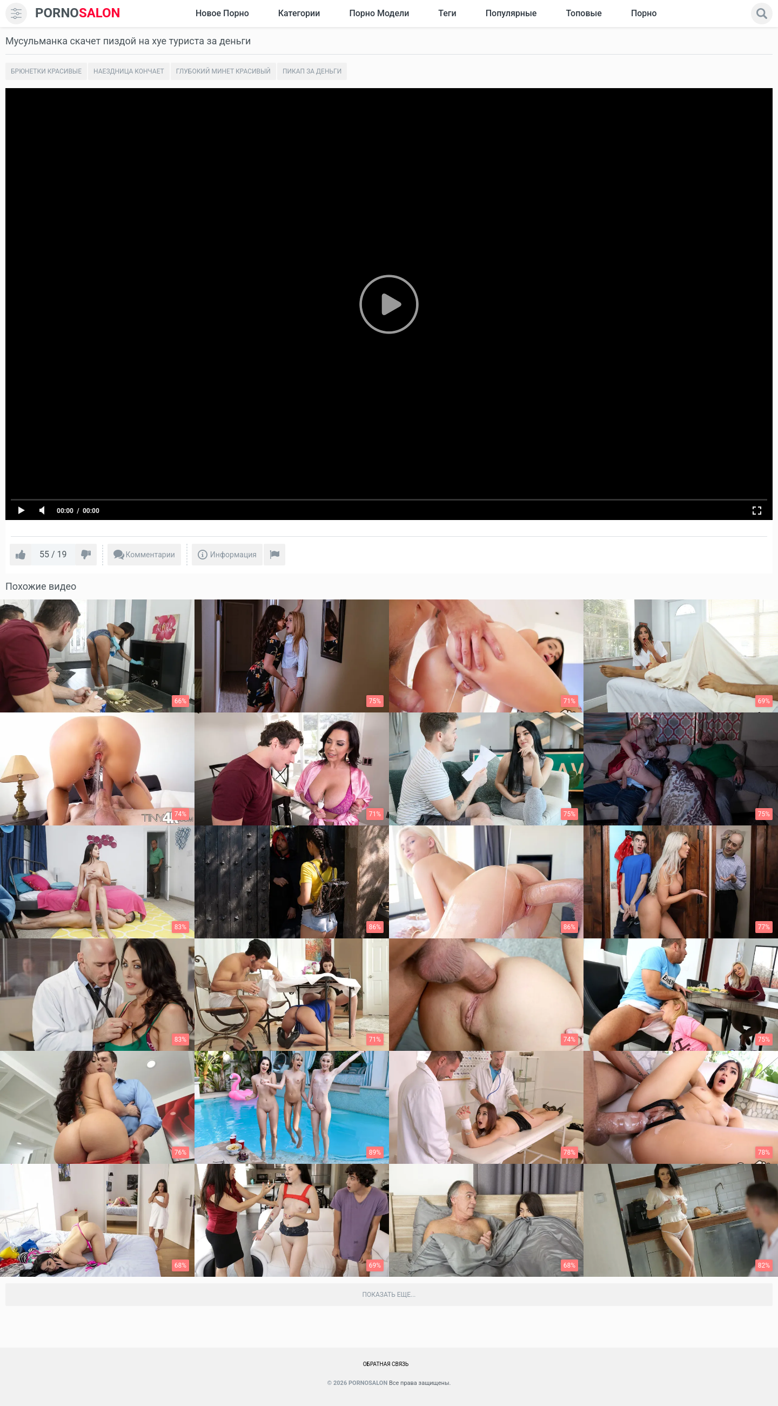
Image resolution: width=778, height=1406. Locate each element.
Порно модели (379, 13)
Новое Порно (222, 13)
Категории (299, 13)
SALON (77, 13)
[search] (762, 13)
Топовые (583, 13)
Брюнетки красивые (46, 71)
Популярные (511, 13)
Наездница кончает (128, 71)
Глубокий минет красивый (223, 71)
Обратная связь (386, 1364)
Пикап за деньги (312, 71)
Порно (644, 13)
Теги (447, 13)
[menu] (16, 13)
